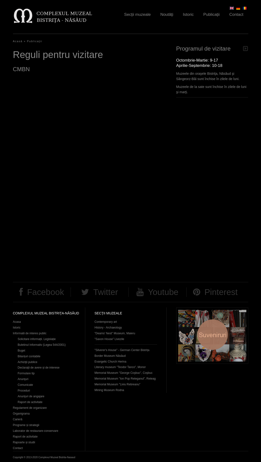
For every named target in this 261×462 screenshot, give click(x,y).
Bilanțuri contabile (29, 356)
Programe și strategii (26, 425)
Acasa (17, 321)
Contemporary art (106, 321)
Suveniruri (212, 335)
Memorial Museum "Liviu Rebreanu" (117, 384)
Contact (236, 14)
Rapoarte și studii (24, 442)
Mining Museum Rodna (109, 390)
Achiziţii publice (27, 362)
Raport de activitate (30, 402)
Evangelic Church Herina (111, 361)
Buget (21, 350)
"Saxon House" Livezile (109, 339)
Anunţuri (23, 379)
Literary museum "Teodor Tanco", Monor (120, 367)
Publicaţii (211, 14)
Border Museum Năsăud (110, 356)
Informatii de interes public (30, 333)
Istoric (188, 14)
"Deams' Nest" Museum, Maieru (115, 333)
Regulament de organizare (30, 408)
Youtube (163, 292)
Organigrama (21, 413)
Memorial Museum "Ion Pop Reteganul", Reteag (125, 378)
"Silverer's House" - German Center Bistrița (122, 350)
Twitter (105, 292)
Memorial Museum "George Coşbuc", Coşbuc (124, 373)
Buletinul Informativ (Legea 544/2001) (42, 344)
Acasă (18, 41)
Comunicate (25, 385)
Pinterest (221, 292)
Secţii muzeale (137, 14)
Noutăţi (166, 14)
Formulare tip (26, 373)
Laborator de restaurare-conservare (35, 431)
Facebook (45, 292)
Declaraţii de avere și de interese (39, 367)
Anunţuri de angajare (31, 396)
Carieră (17, 419)
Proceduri (24, 390)
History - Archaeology (108, 327)
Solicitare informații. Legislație (37, 339)
